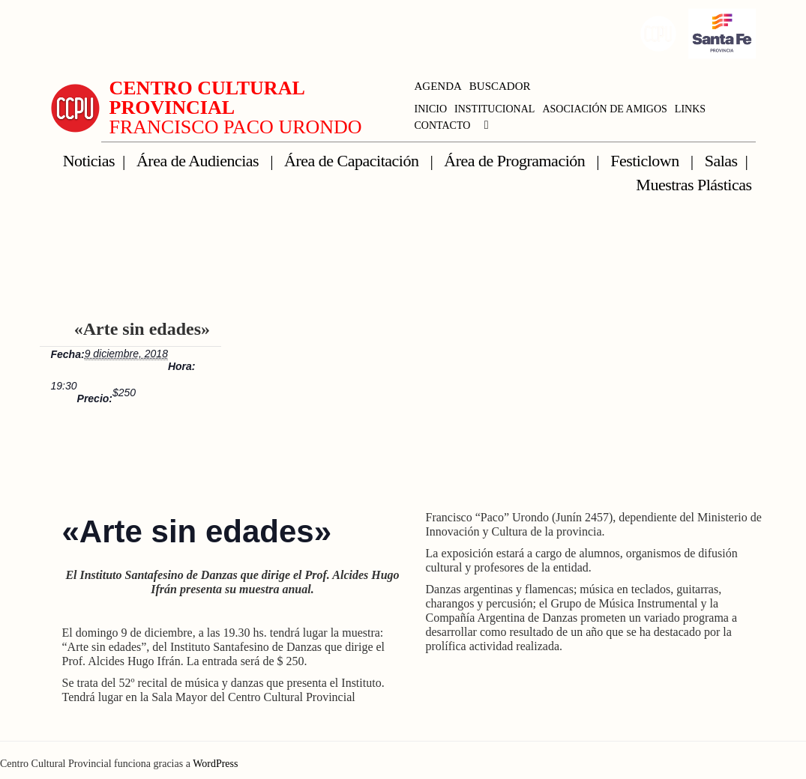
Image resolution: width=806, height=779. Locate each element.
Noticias (89, 160)
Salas (721, 160)
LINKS (690, 109)
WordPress (215, 763)
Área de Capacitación (353, 160)
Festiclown (646, 160)
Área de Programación (516, 160)
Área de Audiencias (199, 160)
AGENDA (438, 86)
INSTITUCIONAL (494, 109)
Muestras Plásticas (693, 184)
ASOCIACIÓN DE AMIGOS (604, 109)
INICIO (431, 109)
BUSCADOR (500, 86)
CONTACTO (443, 125)
